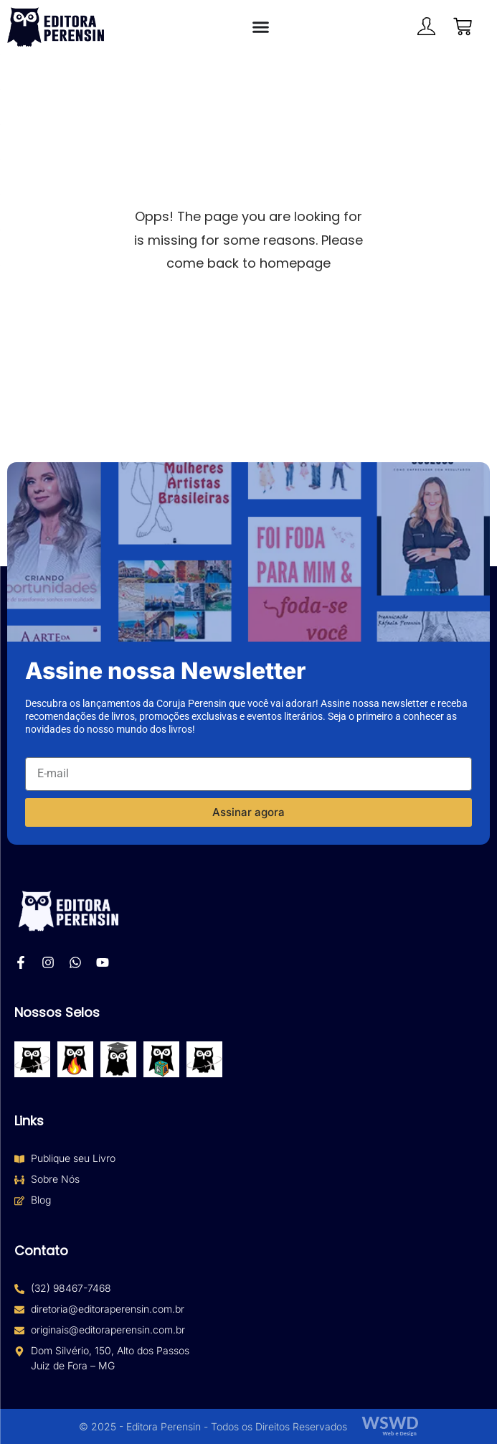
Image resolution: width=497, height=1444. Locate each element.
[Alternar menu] (261, 27)
